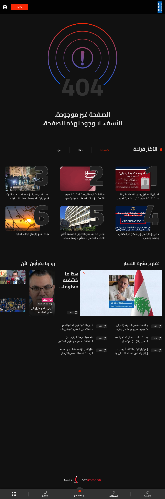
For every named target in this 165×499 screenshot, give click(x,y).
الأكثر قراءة (145, 149)
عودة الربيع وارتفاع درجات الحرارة (32, 234)
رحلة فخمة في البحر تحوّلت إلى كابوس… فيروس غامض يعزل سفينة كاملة (132, 327)
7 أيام (81, 150)
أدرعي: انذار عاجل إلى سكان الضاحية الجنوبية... (42, 310)
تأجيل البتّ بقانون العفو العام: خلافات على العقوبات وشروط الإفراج (77, 327)
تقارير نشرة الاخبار (141, 263)
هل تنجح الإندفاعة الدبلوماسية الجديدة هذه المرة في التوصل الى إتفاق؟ (76, 351)
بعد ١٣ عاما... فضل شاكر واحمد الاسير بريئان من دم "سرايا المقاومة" (131, 339)
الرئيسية (147, 494)
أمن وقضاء (47, 300)
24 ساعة (104, 150)
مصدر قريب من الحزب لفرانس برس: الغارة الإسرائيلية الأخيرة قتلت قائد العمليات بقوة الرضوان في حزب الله (28, 196)
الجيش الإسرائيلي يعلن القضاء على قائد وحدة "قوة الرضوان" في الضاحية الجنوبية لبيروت (138, 196)
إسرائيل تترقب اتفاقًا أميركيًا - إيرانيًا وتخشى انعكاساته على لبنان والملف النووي (130, 351)
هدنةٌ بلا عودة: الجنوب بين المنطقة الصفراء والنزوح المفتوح (75, 339)
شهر (59, 150)
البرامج (45, 494)
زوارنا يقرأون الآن (38, 263)
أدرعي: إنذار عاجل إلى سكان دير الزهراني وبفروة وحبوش (139, 236)
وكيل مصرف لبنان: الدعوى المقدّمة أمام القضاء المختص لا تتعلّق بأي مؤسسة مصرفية (83, 236)
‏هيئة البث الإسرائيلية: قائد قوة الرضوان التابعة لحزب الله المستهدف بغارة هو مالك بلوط (84, 196)
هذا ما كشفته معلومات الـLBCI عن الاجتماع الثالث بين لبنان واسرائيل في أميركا (68, 280)
